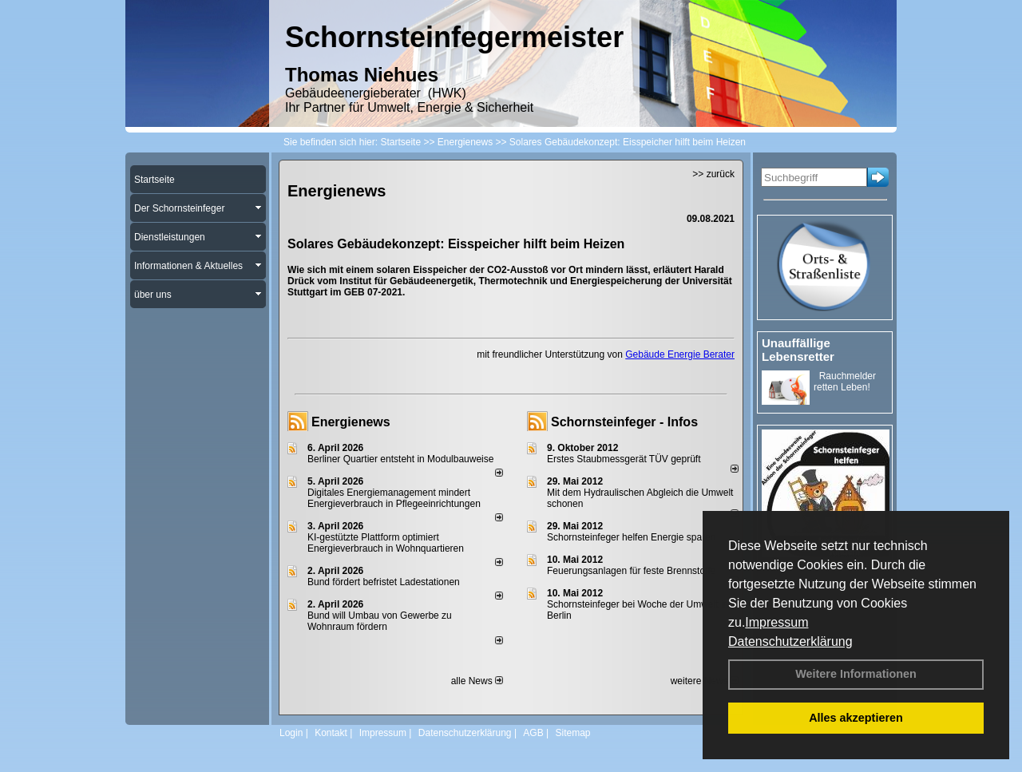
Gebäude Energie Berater (680, 354)
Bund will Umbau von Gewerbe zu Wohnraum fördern (379, 621)
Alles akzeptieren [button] (856, 717)
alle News (477, 681)
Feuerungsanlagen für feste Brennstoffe (631, 570)
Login (291, 732)
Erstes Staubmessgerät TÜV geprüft (624, 459)
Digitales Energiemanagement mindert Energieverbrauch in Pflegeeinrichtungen (394, 498)
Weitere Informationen (856, 673)
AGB (533, 732)
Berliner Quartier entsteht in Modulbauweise (400, 459)
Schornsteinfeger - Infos (624, 422)
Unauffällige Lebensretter (798, 349)
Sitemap (572, 732)
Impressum (776, 622)
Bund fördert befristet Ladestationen (383, 582)
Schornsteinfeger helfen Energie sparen (631, 537)
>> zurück (713, 174)
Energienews (350, 422)
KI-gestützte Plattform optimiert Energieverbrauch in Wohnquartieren (385, 543)
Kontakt (331, 732)
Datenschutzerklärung (790, 641)
